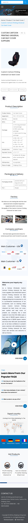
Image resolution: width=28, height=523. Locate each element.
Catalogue (22, 90)
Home (3, 20)
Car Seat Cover (18, 20)
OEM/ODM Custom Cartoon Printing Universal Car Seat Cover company (14, 295)
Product (9, 20)
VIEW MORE (21, 358)
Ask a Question (14, 90)
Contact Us (5, 90)
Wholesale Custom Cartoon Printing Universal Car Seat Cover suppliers (14, 290)
